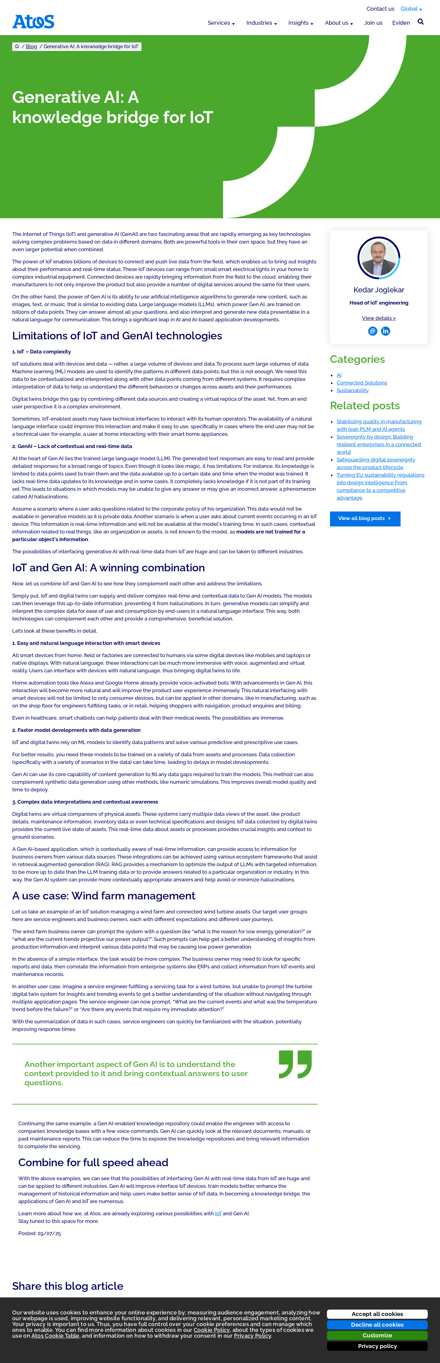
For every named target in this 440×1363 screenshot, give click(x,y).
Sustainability (353, 390)
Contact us (380, 8)
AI (339, 375)
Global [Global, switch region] (409, 8)
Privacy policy (377, 1346)
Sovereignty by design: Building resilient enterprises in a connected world (379, 444)
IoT (218, 1213)
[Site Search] (421, 22)
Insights (298, 23)
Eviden (401, 23)
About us (336, 23)
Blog (31, 46)
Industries (259, 23)
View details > (379, 317)
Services (219, 23)
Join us (373, 23)
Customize (377, 1335)
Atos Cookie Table (55, 1335)
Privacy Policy (252, 1335)
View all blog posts (361, 518)
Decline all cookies (377, 1324)
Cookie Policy (212, 1330)
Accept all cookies (377, 1314)
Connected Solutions (362, 383)
